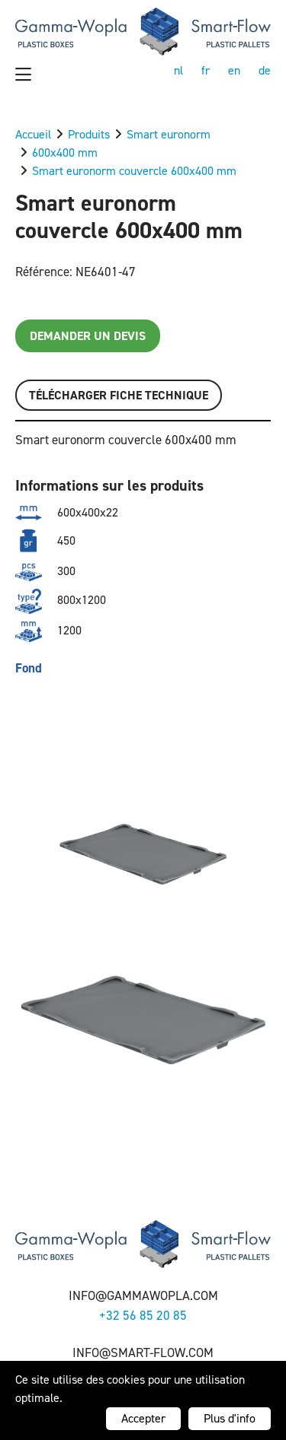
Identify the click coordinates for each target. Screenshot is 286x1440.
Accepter (143, 1418)
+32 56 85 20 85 (143, 1315)
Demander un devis (88, 336)
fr (205, 70)
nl (178, 70)
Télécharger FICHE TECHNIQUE (118, 395)
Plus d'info (229, 1418)
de (265, 70)
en (234, 70)
